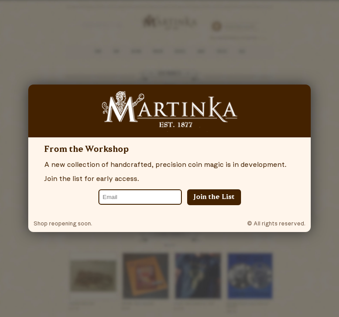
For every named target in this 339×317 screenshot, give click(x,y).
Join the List (214, 197)
